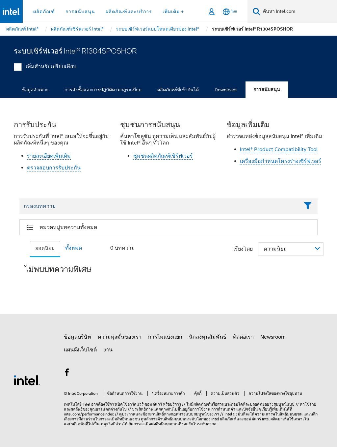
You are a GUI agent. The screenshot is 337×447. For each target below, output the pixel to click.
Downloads (226, 90)
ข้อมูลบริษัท (77, 337)
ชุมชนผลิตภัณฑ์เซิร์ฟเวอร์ (163, 156)
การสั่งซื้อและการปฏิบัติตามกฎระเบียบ (103, 90)
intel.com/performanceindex (89, 414)
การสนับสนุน (266, 89)
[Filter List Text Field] (159, 206)
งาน (108, 349)
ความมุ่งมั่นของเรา (120, 337)
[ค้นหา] (256, 11)
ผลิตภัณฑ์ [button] (44, 11)
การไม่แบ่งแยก (165, 337)
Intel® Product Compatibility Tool (279, 149)
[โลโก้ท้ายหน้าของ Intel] (27, 380)
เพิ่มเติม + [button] (173, 11)
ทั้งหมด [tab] (73, 248)
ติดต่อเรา (243, 337)
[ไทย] (230, 11)
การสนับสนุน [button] (80, 11)
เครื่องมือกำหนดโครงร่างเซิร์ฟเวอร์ (280, 161)
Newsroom (273, 337)
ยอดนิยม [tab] (45, 248)
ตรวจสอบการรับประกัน (54, 168)
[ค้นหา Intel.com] (298, 11)
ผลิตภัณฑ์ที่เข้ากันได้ (178, 90)
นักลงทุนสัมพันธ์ (207, 337)
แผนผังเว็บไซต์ (80, 349)
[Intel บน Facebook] (66, 373)
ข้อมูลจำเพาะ (35, 90)
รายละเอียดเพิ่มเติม (49, 156)
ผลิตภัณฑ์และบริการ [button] (129, 11)
